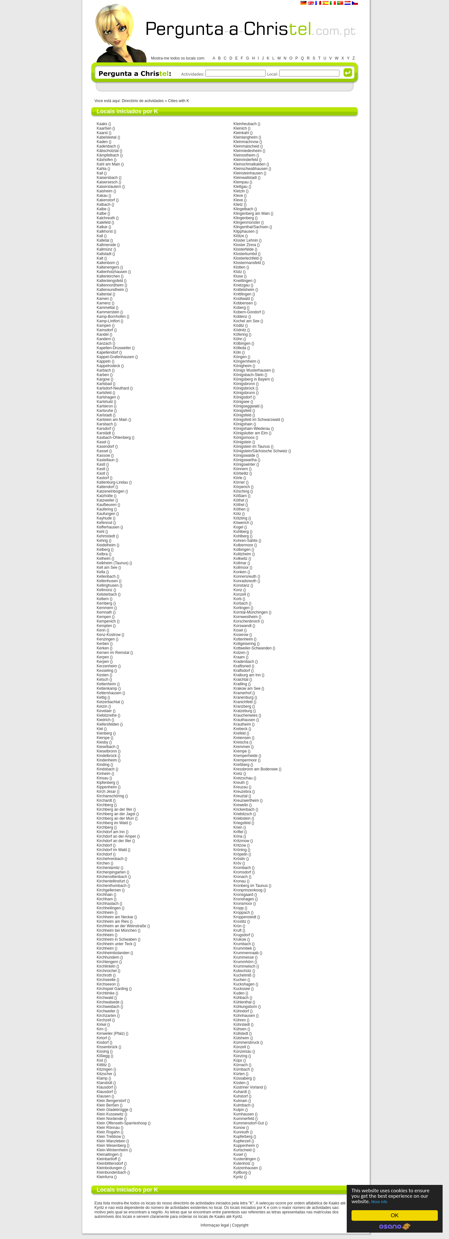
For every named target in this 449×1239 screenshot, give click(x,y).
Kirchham (105, 899)
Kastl (101, 464)
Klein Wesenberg (111, 1145)
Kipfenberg (106, 782)
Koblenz (240, 316)
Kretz (238, 773)
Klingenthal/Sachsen (251, 227)
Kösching (241, 491)
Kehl (101, 531)
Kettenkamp (107, 688)
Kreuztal (241, 796)
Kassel (102, 451)
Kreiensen (242, 738)
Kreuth (239, 782)
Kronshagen (244, 899)
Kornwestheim (246, 617)
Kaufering (105, 509)
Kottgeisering (245, 643)
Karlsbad (104, 384)
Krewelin (241, 805)
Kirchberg (105, 805)
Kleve (238, 195)
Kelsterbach (107, 594)
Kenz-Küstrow (109, 634)
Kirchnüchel (107, 971)
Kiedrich (104, 720)
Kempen (104, 617)
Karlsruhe (105, 410)
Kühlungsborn (245, 1006)
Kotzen (239, 652)
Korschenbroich (247, 621)
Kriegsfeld (242, 823)
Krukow (240, 939)
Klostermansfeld (247, 263)
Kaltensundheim (110, 289)
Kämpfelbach (108, 155)
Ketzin (102, 706)
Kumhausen (244, 1114)
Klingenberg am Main (252, 213)
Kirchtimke (106, 993)
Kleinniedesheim (248, 151)
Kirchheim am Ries (113, 921)
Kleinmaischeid (246, 146)
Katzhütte (105, 496)
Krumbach (242, 944)
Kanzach (104, 343)
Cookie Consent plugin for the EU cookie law (395, 1226)
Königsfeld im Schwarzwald (257, 419)
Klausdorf (105, 1087)
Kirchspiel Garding (112, 988)
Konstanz (242, 585)
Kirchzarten (106, 1015)
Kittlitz (102, 1065)
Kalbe (102, 209)
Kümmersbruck (246, 1042)
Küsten (239, 1083)
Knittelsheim (244, 289)
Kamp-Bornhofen (111, 316)
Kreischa (241, 742)
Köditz (239, 325)
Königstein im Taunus (252, 446)
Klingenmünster (247, 222)
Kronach (241, 876)
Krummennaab (246, 953)
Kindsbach (106, 769)
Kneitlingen (243, 280)
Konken (240, 572)
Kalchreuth (106, 218)
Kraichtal (241, 679)
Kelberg (103, 549)
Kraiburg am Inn (247, 675)
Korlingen (242, 608)
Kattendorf (105, 487)
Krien (238, 827)
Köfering (241, 334)
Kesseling (105, 670)
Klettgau (241, 186)
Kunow (239, 1127)
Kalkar (102, 227)
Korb (238, 599)
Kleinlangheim (246, 137)
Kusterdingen (245, 1159)
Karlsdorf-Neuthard (113, 388)
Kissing (103, 1051)
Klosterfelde (244, 249)
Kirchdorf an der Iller (114, 841)
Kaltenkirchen (108, 276)
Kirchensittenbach (112, 876)
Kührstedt (242, 1024)
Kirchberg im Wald (112, 823)
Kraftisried (242, 666)
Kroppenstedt (245, 917)
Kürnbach (242, 1069)
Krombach (242, 867)
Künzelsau (243, 1051)
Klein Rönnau (108, 1127)
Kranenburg (244, 697)
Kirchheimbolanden (113, 953)
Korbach (241, 603)
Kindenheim (107, 760)
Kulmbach (242, 1105)
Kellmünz (104, 590)
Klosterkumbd (245, 254)
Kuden (239, 993)
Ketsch (103, 679)
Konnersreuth (245, 576)
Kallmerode (106, 245)
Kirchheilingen (109, 908)
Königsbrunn (244, 392)
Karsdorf (104, 428)
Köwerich (241, 522)
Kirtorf (102, 1038)
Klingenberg (244, 218)
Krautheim (242, 724)
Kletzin (239, 191)
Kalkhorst (105, 231)
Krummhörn (244, 962)
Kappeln (104, 361)
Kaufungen (106, 513)
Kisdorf (103, 1042)
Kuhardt (240, 1092)
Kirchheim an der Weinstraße (121, 926)
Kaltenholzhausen (112, 272)
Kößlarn (240, 496)
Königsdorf (243, 397)
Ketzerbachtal (108, 702)
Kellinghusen (108, 585)
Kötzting (240, 518)
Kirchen (103, 863)
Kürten (239, 1074)
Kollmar (240, 563)
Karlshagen (106, 397)
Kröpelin (241, 854)
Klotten (239, 267)
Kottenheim (243, 639)
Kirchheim (105, 912)
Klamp (102, 1078)
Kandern (104, 339)
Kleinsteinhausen (248, 173)
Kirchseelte (106, 980)
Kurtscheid (243, 1150)
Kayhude (104, 518)
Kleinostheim (245, 155)
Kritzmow (241, 841)
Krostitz (240, 921)
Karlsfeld (104, 392)
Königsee (242, 401)
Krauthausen (244, 720)
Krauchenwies (246, 715)
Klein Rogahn (108, 1132)
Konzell (240, 594)
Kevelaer (104, 711)
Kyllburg (240, 1172)
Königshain (243, 424)
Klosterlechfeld (246, 258)
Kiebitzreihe (107, 715)
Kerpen (103, 657)
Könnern (241, 469)
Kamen (103, 298)
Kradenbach (244, 661)
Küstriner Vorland (248, 1087)
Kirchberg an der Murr (115, 818)
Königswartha (245, 460)
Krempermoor (245, 760)
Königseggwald (246, 406)
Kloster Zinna (245, 245)
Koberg (240, 307)
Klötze (239, 236)
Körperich (242, 487)
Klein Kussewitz (110, 1114)
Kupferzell (242, 1141)
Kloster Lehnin (246, 240)
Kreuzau (241, 787)
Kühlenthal (243, 1002)
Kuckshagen (244, 984)
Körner (239, 482)
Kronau (240, 881)
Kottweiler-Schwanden (253, 648)
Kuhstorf (241, 1096)
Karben (103, 375)
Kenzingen (106, 639)
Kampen (104, 325)
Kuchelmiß (243, 975)
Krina (238, 836)
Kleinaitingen (108, 1154)
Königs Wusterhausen (252, 370)
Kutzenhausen (246, 1168)
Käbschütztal (108, 151)
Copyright (240, 1225)
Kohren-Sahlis (246, 540)
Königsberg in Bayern (252, 379)
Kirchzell (104, 1020)
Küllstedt (241, 1033)
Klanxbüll (104, 1083)
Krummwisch (245, 966)
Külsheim (241, 1038)
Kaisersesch (107, 182)
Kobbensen (243, 303)
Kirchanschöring (110, 796)
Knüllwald (242, 298)
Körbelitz (241, 473)
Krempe (240, 751)
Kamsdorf (105, 330)
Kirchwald (105, 997)
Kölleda (240, 348)
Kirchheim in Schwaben (117, 939)
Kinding (103, 764)
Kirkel (101, 1024)
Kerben (103, 643)
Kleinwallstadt (245, 177)
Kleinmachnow (246, 142)
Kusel (238, 1154)
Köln (237, 352)
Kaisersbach (107, 177)
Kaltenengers (108, 267)
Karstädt (104, 433)
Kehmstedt (106, 536)
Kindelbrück (107, 755)
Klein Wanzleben (111, 1141)
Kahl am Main (108, 164)
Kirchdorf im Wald (112, 850)
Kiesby (102, 742)
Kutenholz (242, 1163)
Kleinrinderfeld (246, 159)
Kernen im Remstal (113, 652)
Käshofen (105, 159)
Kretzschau (243, 778)
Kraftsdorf (242, 670)
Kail (100, 173)
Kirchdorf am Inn (111, 832)
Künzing (240, 1056)
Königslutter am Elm (251, 433)
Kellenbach (106, 576)
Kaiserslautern (109, 186)
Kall (100, 236)
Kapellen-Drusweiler (114, 348)
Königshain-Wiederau (252, 428)
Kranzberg (242, 706)
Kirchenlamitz (108, 867)
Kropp (239, 908)
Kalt (100, 258)
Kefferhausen (108, 527)
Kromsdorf (242, 872)
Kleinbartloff (107, 1159)
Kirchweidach (108, 1006)
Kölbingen (242, 343)
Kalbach (104, 204)
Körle (238, 478)
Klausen (104, 1096)
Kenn (101, 630)
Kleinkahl (241, 133)
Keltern (103, 599)
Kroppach (242, 912)
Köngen (240, 357)
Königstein (243, 442)
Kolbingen (242, 549)
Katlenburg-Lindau (112, 482)
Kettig (102, 697)
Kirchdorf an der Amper (116, 836)
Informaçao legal (215, 1225)
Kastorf (103, 478)
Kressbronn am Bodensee (256, 769)
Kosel (238, 630)
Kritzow (240, 845)
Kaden (102, 142)
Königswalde (244, 455)
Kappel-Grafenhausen (115, 357)
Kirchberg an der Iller (114, 809)
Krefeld (240, 733)
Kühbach (241, 997)
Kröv (238, 863)
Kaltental (104, 294)
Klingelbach (243, 209)
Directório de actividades (143, 101)
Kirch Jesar (106, 791)
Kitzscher (104, 1074)
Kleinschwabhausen (251, 168)
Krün (238, 926)
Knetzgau (242, 285)
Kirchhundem (108, 957)
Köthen (240, 509)
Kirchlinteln (106, 966)
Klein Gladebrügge (112, 1109)
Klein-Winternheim (112, 1150)
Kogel (239, 527)
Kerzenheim (107, 666)
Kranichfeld (243, 702)
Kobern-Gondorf (247, 312)
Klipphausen (244, 231)
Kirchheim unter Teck (115, 944)
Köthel (239, 500)
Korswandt (243, 626)
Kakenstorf (106, 200)
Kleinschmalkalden (250, 164)
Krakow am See (247, 688)
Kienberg (104, 733)
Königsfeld (243, 410)
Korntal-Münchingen (251, 612)
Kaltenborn (106, 263)
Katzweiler (105, 500)
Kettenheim (106, 684)
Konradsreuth (245, 581)
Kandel (103, 334)
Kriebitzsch (243, 814)
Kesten (103, 675)
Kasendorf (105, 446)
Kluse (238, 276)
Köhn (238, 339)
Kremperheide (246, 755)
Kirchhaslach (108, 903)
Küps (238, 1060)
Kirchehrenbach (110, 859)
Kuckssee (242, 988)
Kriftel (239, 832)
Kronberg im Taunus (251, 885)
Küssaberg (243, 1078)
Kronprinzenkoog (248, 890)
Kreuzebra (242, 791)
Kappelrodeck (108, 366)
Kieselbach (106, 746)
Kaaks (102, 124)
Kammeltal (106, 307)
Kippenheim (107, 787)
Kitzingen (104, 1069)
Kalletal (103, 240)
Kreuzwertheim (246, 800)
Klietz (238, 204)
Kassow (103, 455)
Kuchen (240, 980)
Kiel (100, 729)
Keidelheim (106, 545)
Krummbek (243, 948)
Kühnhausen (244, 1015)
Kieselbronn (107, 751)
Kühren (240, 1020)
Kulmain (240, 1100)
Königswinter (245, 464)
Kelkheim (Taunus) (112, 563)
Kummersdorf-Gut (249, 1123)
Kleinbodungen (109, 1168)
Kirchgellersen (109, 890)
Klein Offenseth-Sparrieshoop (122, 1123)
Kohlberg (241, 531)
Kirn (100, 1029)
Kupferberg (243, 1136)
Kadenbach (106, 146)
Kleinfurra (105, 1177)
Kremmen (242, 746)
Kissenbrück (107, 1047)
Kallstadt (104, 254)
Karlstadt (104, 415)
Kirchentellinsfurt (111, 881)
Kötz (237, 513)
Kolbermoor (243, 545)
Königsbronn (244, 384)
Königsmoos (244, 437)
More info (379, 1202)
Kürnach (241, 1065)
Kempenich (106, 621)
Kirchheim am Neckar (115, 917)
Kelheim (104, 558)
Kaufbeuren (107, 505)
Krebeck (241, 729)
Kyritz (238, 1177)
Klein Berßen (108, 1105)
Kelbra (102, 554)
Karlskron (105, 406)
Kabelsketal (107, 137)
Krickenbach (244, 809)
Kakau (102, 195)
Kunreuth (241, 1132)
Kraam (239, 657)
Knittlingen (243, 294)
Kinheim (104, 773)
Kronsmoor (243, 903)
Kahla (102, 168)
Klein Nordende (110, 1118)
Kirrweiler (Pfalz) (111, 1033)
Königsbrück (244, 388)
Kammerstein (108, 312)
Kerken (103, 648)
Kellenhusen (107, 581)
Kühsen (240, 1029)
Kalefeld (104, 222)
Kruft (238, 930)
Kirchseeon (106, 984)
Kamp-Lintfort (108, 321)
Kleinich (240, 128)
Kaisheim (104, 191)
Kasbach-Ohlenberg (114, 437)
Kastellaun (106, 460)
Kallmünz (104, 249)
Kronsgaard (243, 894)
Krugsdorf (242, 935)
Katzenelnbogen (111, 491)
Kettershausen (109, 693)
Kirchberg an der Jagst (116, 814)
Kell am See (107, 567)
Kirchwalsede (108, 1002)
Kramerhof (243, 693)
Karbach (104, 370)
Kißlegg (103, 1056)
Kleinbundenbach (112, 1172)
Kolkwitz (241, 558)
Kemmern (105, 608)
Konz (238, 590)
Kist (100, 1060)
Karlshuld (105, 401)
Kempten (104, 626)
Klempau (241, 182)
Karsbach (105, 424)
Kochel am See (246, 321)
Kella (101, 572)
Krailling (240, 684)
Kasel (101, 442)
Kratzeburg (243, 711)
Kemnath (104, 612)
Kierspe (103, 738)
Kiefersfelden (108, 724)
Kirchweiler (106, 1011)
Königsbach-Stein (249, 375)
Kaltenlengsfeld (110, 280)
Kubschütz (243, 971)
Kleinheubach (245, 124)
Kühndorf (241, 1011)
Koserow (241, 634)
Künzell (240, 1047)
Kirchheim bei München (117, 930)
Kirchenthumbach (112, 885)
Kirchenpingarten (111, 872)
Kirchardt (104, 800)
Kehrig (102, 540)
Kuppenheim (244, 1145)
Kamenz (104, 303)
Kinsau (103, 778)
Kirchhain (105, 894)
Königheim (243, 366)
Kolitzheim (242, 554)
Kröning (240, 850)
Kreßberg (242, 764)
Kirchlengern (107, 962)
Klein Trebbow (109, 1136)
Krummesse (244, 957)
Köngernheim (245, 361)
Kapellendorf (107, 352)
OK (395, 1215)
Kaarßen (104, 128)
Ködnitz (240, 330)
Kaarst (102, 133)
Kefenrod (104, 522)
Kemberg (104, 603)
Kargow (103, 379)
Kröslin (239, 859)
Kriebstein (242, 818)
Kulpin (239, 1109)
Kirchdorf (104, 845)
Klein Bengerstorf (111, 1100)
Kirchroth (104, 975)
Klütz (238, 272)
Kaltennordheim (110, 285)
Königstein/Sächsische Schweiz (261, 451)
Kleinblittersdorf (110, 1163)
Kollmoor (241, 567)
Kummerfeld (244, 1118)
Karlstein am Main (112, 419)
